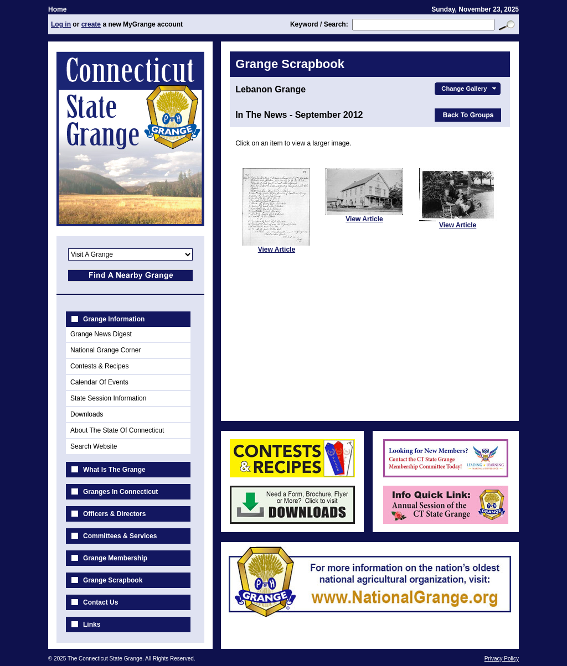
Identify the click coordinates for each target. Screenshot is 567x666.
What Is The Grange (114, 470)
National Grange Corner (105, 350)
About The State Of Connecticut (117, 430)
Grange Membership (115, 558)
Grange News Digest (101, 334)
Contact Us (100, 602)
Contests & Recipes (99, 366)
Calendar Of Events (99, 382)
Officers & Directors (114, 514)
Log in (61, 24)
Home (57, 9)
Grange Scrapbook (112, 580)
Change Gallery (469, 88)
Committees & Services (120, 536)
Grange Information (114, 319)
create (91, 24)
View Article (276, 249)
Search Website (93, 446)
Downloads (86, 414)
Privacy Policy (501, 658)
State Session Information (108, 398)
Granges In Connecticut (120, 492)
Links (91, 624)
